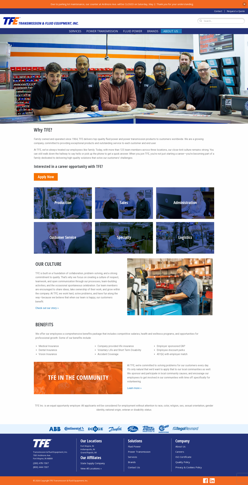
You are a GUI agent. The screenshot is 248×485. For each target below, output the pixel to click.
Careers (179, 451)
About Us (170, 31)
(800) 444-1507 (41, 467)
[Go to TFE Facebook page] (205, 480)
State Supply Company (93, 463)
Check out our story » (47, 308)
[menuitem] (75, 31)
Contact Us (134, 467)
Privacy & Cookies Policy (188, 467)
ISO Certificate (183, 456)
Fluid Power (132, 31)
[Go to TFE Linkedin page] (211, 480)
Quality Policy (182, 462)
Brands (152, 31)
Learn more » (134, 388)
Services (75, 31)
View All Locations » (91, 468)
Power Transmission (102, 31)
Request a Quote (236, 11)
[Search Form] (221, 21)
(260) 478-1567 (41, 463)
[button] (244, 4)
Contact (218, 11)
